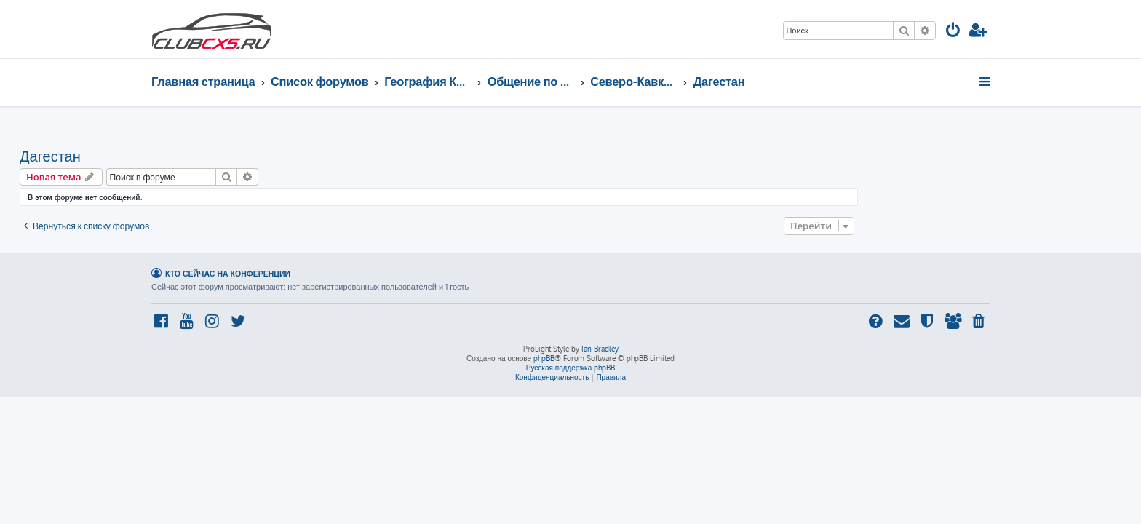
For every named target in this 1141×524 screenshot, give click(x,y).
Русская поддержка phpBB (571, 367)
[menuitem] (953, 31)
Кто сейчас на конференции (227, 273)
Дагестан (181, 155)
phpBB (543, 358)
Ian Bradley (600, 348)
